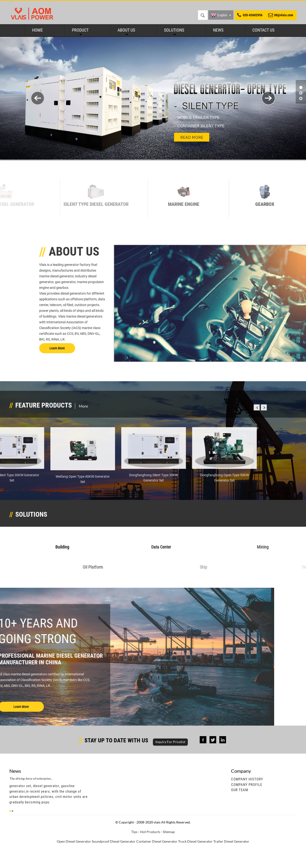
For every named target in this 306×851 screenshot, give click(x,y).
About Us (126, 30)
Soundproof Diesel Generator (114, 841)
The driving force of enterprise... (31, 778)
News (218, 30)
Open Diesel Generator (74, 841)
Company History (247, 779)
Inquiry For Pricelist (170, 742)
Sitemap (169, 832)
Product (80, 30)
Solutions (174, 30)
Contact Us (263, 30)
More (83, 406)
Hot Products (150, 832)
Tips (134, 832)
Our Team (239, 790)
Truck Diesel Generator (195, 841)
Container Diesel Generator (156, 841)
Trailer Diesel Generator (231, 841)
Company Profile (246, 785)
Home (37, 30)
